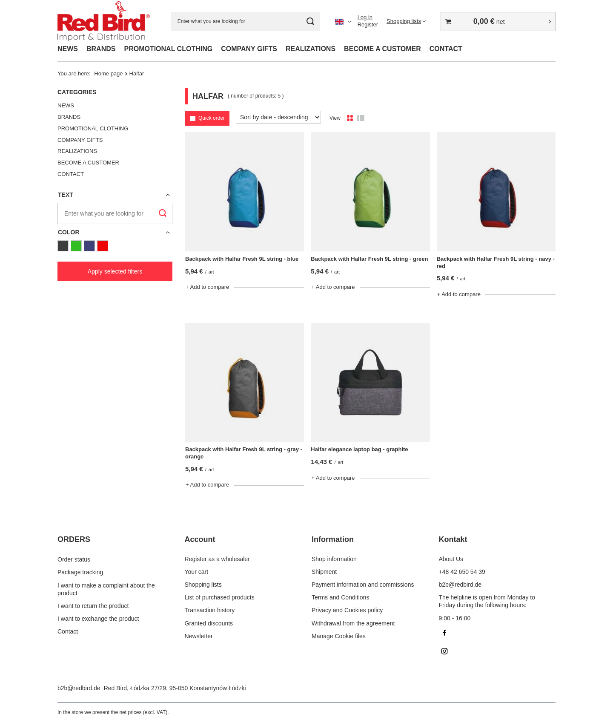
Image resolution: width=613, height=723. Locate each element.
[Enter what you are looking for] (245, 21)
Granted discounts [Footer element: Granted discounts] (209, 623)
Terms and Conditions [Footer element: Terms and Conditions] (340, 597)
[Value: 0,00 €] (498, 21)
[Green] (76, 245)
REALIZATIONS (310, 48)
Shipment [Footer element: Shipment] (324, 571)
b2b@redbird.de (78, 688)
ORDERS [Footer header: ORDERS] (73, 539)
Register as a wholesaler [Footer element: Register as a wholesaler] (217, 559)
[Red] (102, 245)
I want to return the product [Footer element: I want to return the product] (93, 605)
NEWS (67, 48)
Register (368, 24)
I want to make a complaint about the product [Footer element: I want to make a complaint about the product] (106, 588)
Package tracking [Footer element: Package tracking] (80, 571)
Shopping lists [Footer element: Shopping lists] (203, 584)
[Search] (310, 21)
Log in (365, 17)
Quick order (211, 118)
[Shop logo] (103, 21)
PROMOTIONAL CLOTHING (168, 48)
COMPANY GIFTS (249, 48)
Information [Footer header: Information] (333, 539)
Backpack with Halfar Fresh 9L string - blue (241, 259)
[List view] (361, 118)
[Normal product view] (350, 118)
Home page (108, 73)
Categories (77, 92)
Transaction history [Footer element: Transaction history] (210, 610)
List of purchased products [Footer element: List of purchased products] (220, 597)
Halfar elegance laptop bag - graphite (359, 449)
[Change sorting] (278, 117)
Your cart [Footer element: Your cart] (197, 571)
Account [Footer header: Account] (200, 539)
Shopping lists (404, 21)
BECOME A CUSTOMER (382, 48)
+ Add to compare (207, 287)
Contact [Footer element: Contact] (67, 631)
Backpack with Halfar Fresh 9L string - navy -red (496, 262)
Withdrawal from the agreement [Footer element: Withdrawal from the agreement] (353, 623)
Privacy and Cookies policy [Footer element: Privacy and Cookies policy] (347, 610)
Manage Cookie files (339, 636)
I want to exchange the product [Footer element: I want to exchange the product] (98, 618)
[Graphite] (63, 245)
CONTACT (446, 48)
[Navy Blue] (89, 245)
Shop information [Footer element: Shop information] (334, 559)
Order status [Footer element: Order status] (73, 559)
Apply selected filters (115, 271)
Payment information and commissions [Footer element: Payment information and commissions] (363, 584)
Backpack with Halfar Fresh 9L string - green (369, 259)
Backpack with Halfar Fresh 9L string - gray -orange (243, 453)
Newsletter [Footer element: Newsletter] (199, 636)
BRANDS (100, 48)
